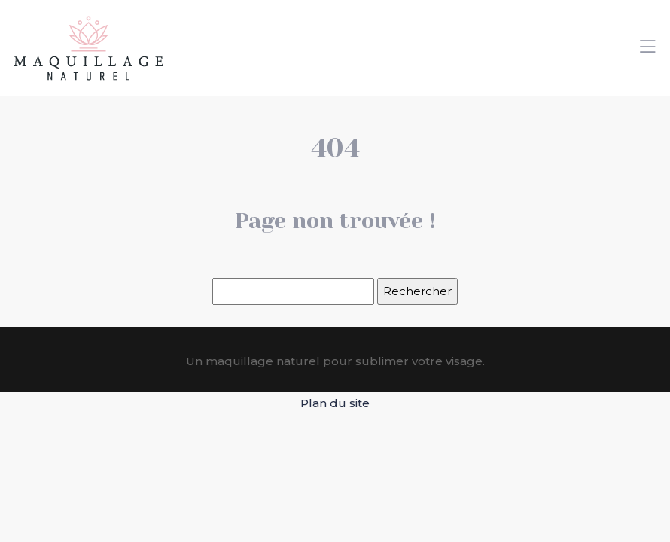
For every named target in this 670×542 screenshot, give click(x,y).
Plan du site (335, 403)
